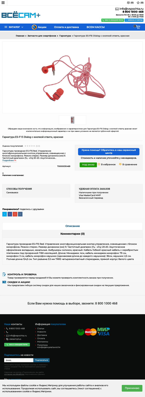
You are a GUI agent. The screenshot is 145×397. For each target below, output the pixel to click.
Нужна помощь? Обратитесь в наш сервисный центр (109, 152)
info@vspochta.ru (129, 9)
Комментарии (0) (72, 233)
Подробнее (8, 160)
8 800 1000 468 (133, 12)
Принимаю (132, 388)
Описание (72, 226)
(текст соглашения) (88, 388)
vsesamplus (13, 339)
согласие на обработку (14, 374)
